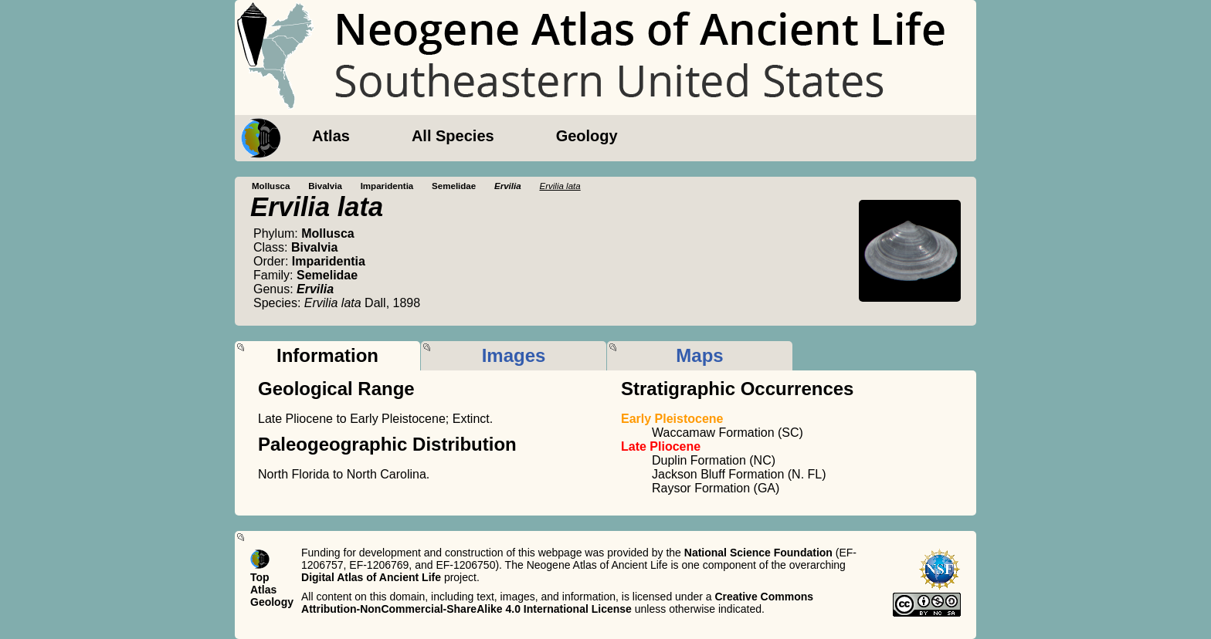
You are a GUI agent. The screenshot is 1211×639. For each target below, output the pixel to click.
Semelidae (454, 186)
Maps (699, 355)
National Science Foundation (758, 552)
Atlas (331, 135)
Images (514, 355)
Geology (587, 135)
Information (327, 355)
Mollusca (271, 186)
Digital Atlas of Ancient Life (371, 577)
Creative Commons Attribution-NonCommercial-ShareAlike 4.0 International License (557, 602)
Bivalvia (325, 186)
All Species (453, 135)
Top (260, 577)
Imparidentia (387, 186)
